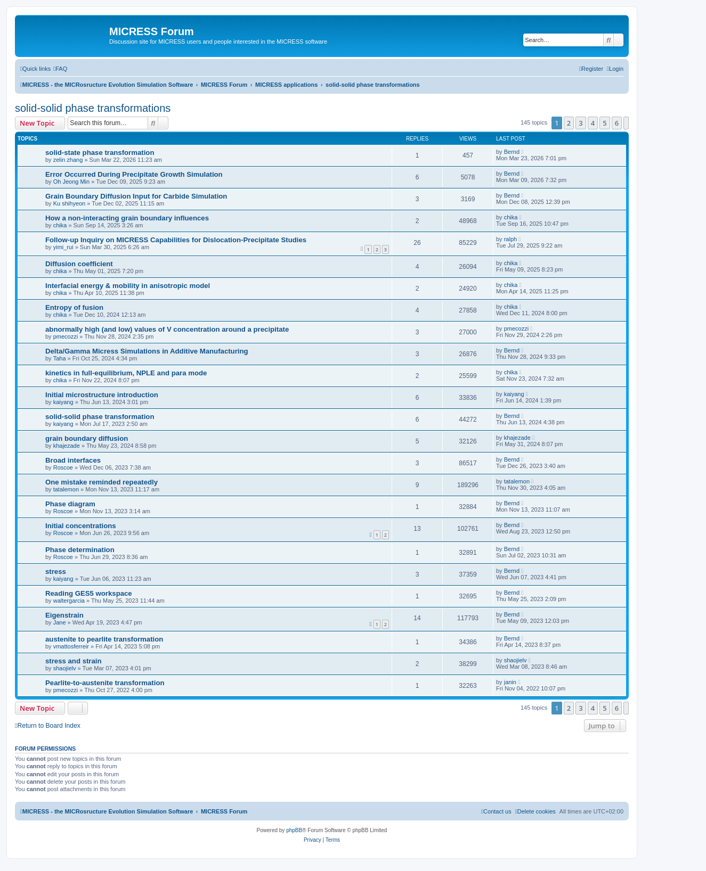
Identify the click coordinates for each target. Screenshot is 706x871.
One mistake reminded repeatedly (101, 482)
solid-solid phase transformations (93, 108)
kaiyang (63, 402)
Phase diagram (70, 504)
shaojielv (64, 668)
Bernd (512, 152)
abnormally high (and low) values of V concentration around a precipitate (167, 329)
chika (60, 225)
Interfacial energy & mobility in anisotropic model (127, 286)
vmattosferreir (71, 646)
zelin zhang (68, 160)
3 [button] (580, 123)
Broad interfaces (73, 460)
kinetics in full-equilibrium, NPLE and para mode (126, 373)
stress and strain (73, 661)
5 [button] (604, 123)
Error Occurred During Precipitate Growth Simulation (134, 174)
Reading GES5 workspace (88, 593)
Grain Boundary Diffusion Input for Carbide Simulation (136, 196)
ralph (510, 239)
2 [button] (569, 123)
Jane (59, 622)
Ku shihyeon (69, 203)
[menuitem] (60, 68)
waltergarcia (69, 600)
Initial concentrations (80, 526)
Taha (59, 358)
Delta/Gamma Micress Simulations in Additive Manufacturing (146, 351)
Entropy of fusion (74, 307)
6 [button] (617, 123)
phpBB (294, 830)
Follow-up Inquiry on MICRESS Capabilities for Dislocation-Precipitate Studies (175, 240)
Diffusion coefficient (79, 264)
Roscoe (63, 467)
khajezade (66, 445)
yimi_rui (63, 247)
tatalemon (66, 489)
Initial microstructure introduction (101, 395)
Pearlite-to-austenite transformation (105, 683)
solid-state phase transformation (99, 153)
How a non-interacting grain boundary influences (127, 218)
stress (55, 572)
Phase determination (80, 550)
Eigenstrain (64, 615)
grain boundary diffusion (86, 438)
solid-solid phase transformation (99, 417)
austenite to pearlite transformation (104, 639)
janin (510, 682)
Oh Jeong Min (71, 181)
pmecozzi (65, 336)
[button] (626, 123)
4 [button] (593, 123)
